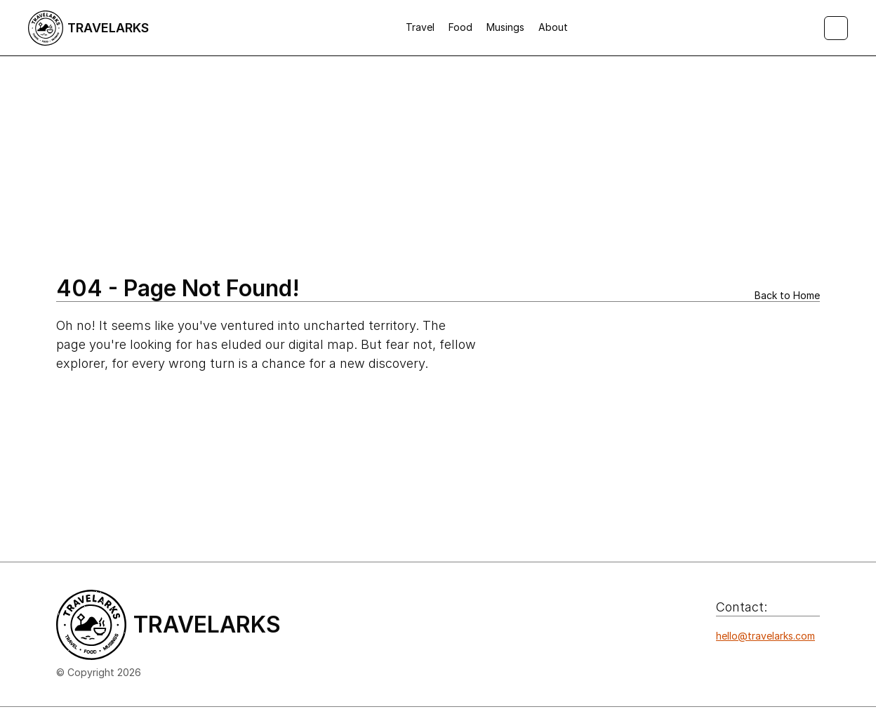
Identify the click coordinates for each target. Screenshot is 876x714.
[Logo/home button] (88, 28)
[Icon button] (723, 663)
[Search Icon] (836, 28)
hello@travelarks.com (765, 636)
